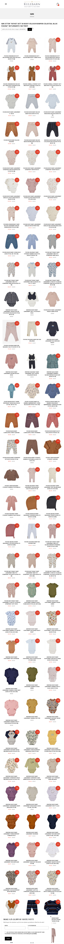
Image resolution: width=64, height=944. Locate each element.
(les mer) (34, 933)
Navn (15, 927)
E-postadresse (38, 927)
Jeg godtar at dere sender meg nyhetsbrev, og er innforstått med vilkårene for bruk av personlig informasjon (24, 932)
